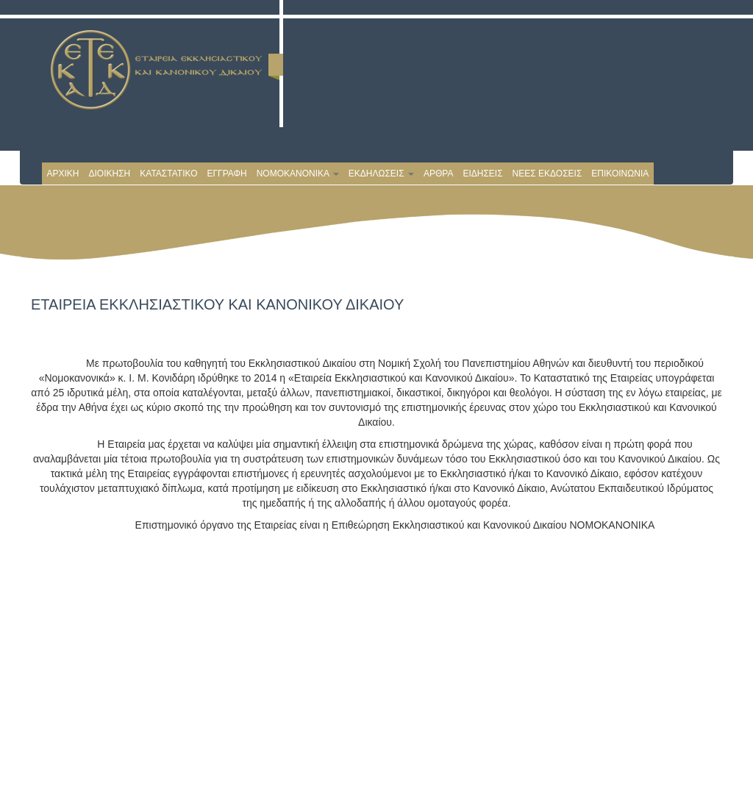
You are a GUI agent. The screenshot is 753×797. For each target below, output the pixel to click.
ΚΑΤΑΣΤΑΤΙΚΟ (168, 173)
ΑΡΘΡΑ (438, 173)
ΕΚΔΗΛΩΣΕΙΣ (381, 173)
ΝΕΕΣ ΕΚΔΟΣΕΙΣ (547, 173)
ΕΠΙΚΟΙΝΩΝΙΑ (620, 173)
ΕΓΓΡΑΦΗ (226, 173)
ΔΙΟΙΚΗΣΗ (110, 173)
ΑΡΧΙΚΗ (63, 173)
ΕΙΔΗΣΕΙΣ (482, 173)
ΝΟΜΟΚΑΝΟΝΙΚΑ (298, 173)
